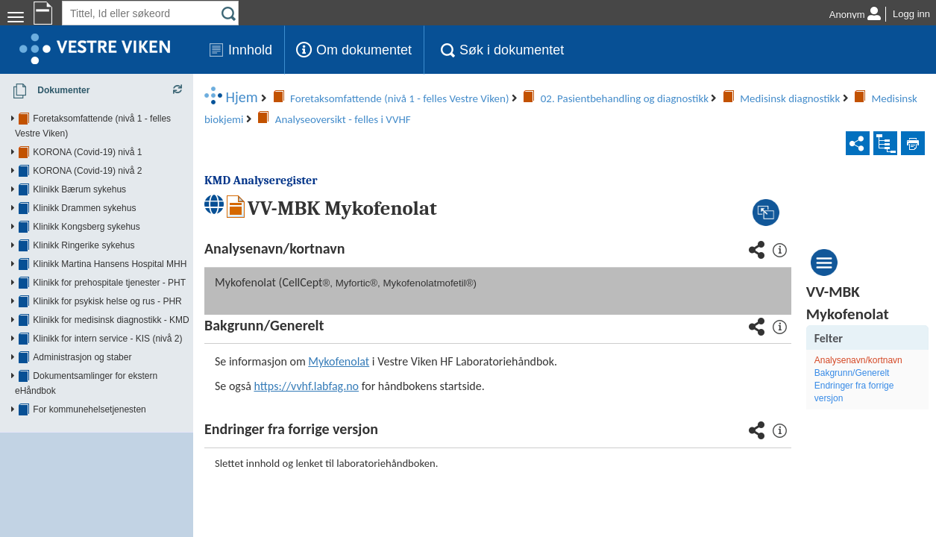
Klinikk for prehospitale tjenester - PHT (109, 268)
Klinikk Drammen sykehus (84, 193)
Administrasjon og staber (82, 342)
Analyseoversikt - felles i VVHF (533, 98)
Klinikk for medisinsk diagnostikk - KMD (111, 305)
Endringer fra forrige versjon (862, 349)
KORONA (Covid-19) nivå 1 (87, 137)
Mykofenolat (384, 319)
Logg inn (911, 13)
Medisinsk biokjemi (390, 98)
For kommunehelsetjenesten (89, 379)
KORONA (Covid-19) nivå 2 (87, 156)
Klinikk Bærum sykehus (79, 174)
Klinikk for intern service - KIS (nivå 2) (107, 323)
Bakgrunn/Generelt (860, 330)
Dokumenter (46, 91)
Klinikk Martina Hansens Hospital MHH (109, 249)
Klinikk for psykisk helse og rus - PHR (107, 286)
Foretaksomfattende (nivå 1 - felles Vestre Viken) (129, 118)
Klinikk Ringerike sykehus (83, 230)
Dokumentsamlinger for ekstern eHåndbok (117, 361)
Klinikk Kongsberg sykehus (86, 212)
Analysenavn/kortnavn (867, 318)
